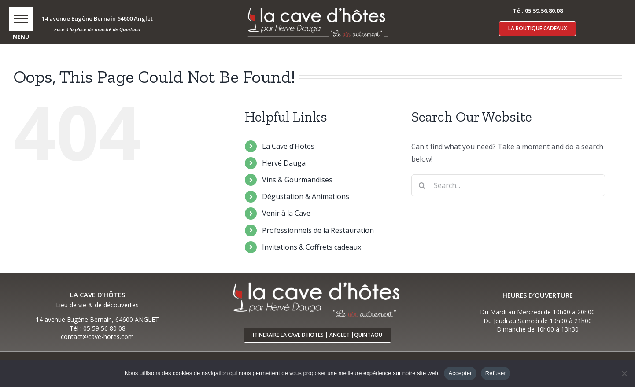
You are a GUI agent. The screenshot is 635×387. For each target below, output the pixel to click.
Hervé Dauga (284, 163)
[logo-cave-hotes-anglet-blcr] (317, 7)
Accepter (460, 373)
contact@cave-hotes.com (97, 336)
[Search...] (508, 185)
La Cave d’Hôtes (288, 146)
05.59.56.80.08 (544, 11)
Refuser (495, 373)
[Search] (422, 185)
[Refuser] (624, 373)
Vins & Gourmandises (297, 179)
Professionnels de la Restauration (318, 230)
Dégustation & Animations (305, 196)
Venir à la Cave (286, 213)
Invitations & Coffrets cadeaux (311, 247)
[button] (21, 19)
